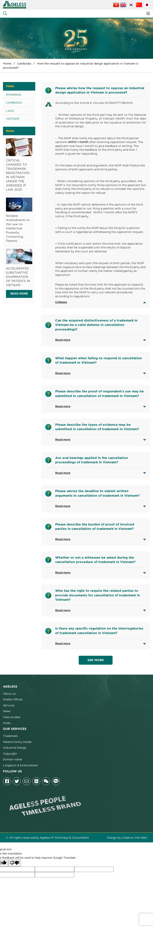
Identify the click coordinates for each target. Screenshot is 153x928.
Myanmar (13, 94)
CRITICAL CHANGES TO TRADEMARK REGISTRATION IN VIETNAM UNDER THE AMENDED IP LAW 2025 (17, 174)
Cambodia (14, 102)
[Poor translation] (14, 863)
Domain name (12, 759)
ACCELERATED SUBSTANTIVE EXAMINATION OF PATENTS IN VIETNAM (18, 276)
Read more (19, 293)
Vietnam (12, 118)
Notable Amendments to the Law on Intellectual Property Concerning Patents (18, 227)
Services (9, 705)
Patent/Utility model (17, 742)
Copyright (10, 753)
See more (95, 660)
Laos (10, 110)
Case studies (11, 717)
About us (9, 693)
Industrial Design (14, 747)
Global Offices (13, 699)
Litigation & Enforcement (20, 765)
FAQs (7, 723)
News (7, 711)
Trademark (10, 736)
